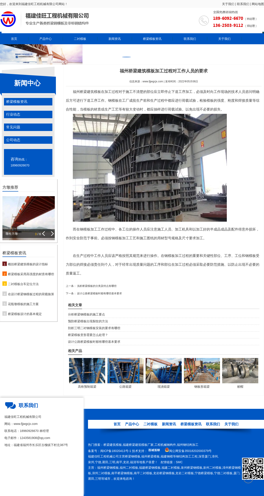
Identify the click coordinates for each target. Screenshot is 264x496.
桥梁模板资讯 (152, 39)
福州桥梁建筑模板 (87, 92)
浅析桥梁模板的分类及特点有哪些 (96, 286)
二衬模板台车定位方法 (23, 284)
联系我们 (243, 4)
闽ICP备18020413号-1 (115, 451)
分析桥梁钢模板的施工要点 (86, 314)
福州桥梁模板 (150, 456)
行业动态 (13, 114)
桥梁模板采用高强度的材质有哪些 (31, 274)
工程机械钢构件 (165, 444)
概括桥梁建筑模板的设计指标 (28, 264)
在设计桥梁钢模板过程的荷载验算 (31, 294)
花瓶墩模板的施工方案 (23, 304)
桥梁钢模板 (132, 456)
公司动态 (13, 140)
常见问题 (13, 127)
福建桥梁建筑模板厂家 (138, 444)
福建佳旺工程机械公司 (103, 456)
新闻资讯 (114, 39)
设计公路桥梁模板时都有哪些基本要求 (99, 293)
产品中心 (45, 39)
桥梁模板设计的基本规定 (25, 314)
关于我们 (228, 4)
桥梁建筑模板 (112, 444)
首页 (14, 39)
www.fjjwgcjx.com (153, 81)
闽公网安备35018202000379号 (190, 451)
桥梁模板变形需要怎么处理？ (88, 335)
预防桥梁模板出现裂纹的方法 (88, 321)
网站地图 (258, 4)
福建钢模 (167, 456)
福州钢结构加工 (187, 444)
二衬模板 (80, 39)
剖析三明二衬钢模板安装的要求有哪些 (94, 328)
